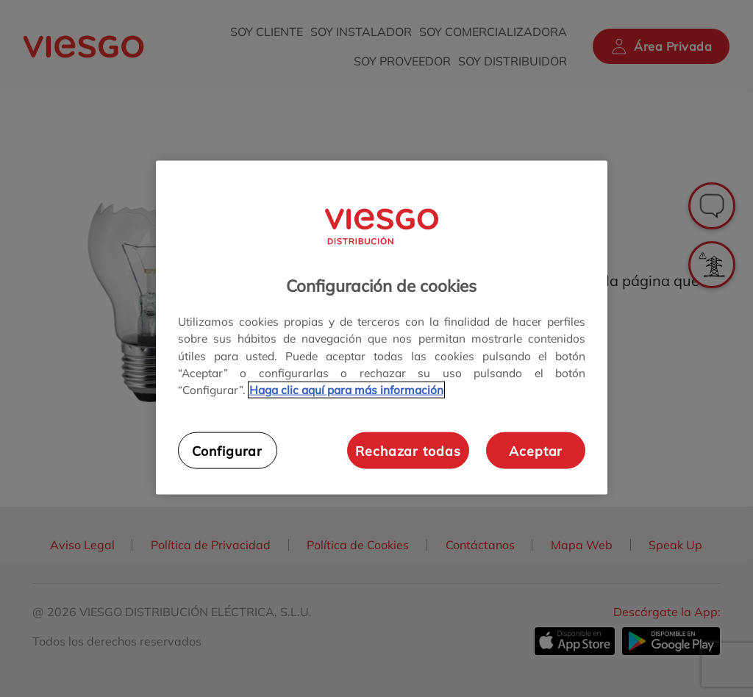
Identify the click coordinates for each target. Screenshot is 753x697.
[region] (381, 327)
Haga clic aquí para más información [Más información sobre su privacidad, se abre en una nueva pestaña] (346, 389)
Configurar (227, 450)
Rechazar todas (407, 450)
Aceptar (536, 450)
